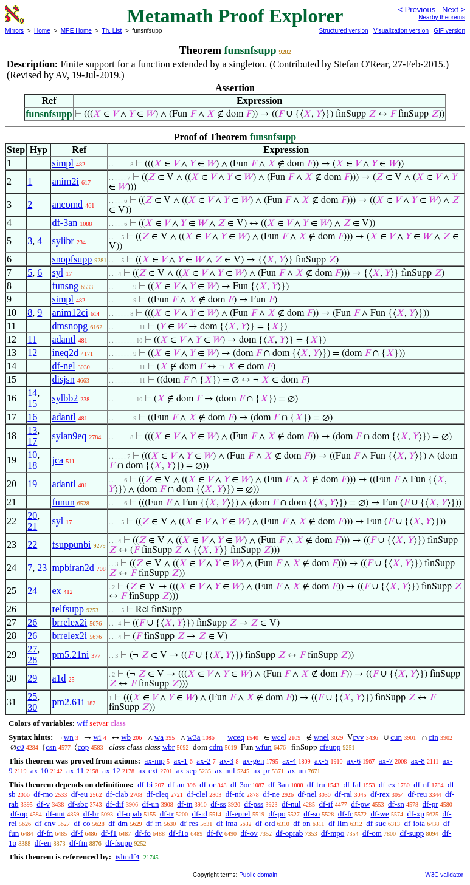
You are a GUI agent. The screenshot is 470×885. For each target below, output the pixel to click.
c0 (20, 746)
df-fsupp (118, 842)
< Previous (416, 9)
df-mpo (332, 833)
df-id (199, 813)
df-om (372, 833)
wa (159, 737)
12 (32, 352)
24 (32, 591)
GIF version (449, 30)
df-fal (352, 784)
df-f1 (109, 833)
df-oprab (289, 833)
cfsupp (329, 746)
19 (32, 484)
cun (396, 737)
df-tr (167, 813)
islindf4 (127, 856)
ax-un (297, 770)
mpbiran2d (73, 567)
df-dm (118, 823)
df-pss (253, 803)
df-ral (343, 794)
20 (32, 515)
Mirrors (14, 30)
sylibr (63, 241)
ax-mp (155, 760)
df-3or (240, 784)
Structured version (343, 30)
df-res (189, 823)
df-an (176, 784)
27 (32, 649)
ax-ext (147, 770)
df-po (276, 813)
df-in (184, 803)
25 (32, 696)
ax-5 (321, 760)
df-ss (218, 803)
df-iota (414, 823)
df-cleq (158, 794)
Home (42, 30)
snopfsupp (72, 259)
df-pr (430, 803)
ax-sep (186, 770)
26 (32, 622)
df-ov (249, 833)
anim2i (65, 181)
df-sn (396, 803)
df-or (207, 784)
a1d (59, 678)
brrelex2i (69, 622)
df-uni (55, 813)
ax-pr (261, 770)
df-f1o (179, 833)
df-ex (387, 784)
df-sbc (78, 803)
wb (126, 737)
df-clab (117, 794)
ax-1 (181, 760)
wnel (321, 737)
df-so (311, 813)
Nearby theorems (441, 17)
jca (57, 460)
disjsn (63, 379)
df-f (77, 833)
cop (83, 746)
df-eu (79, 794)
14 (32, 393)
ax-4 (289, 760)
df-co (82, 823)
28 (32, 660)
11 (31, 339)
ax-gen (253, 760)
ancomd (67, 204)
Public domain (258, 875)
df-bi (145, 784)
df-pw (360, 803)
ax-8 (418, 760)
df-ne (271, 794)
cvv (358, 737)
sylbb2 (65, 398)
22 (32, 544)
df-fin (78, 842)
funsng (65, 286)
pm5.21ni (70, 654)
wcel (278, 737)
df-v (43, 803)
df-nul (291, 803)
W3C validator (444, 875)
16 (32, 417)
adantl (63, 339)
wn (69, 737)
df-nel (63, 366)
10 (32, 454)
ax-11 (75, 770)
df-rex (380, 794)
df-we (379, 813)
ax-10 (39, 770)
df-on (301, 823)
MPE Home (76, 30)
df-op (18, 813)
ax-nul (225, 770)
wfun (263, 746)
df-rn (154, 823)
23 (42, 567)
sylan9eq (69, 436)
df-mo (43, 794)
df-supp (412, 833)
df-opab (129, 813)
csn (51, 746)
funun (63, 502)
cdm (216, 746)
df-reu (417, 794)
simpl (63, 163)
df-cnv (45, 823)
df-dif (115, 803)
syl (57, 272)
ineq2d (65, 352)
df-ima (227, 823)
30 (32, 707)
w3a (194, 737)
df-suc (376, 823)
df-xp (415, 813)
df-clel (197, 794)
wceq (235, 737)
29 (32, 678)
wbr (168, 746)
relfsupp (67, 609)
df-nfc (235, 794)
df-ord (265, 823)
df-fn (45, 833)
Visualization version (401, 30)
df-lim (338, 823)
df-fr (345, 813)
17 (32, 441)
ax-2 (203, 760)
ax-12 (111, 770)
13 (32, 430)
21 (32, 526)
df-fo (143, 833)
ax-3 (226, 760)
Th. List (112, 30)
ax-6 (354, 760)
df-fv (215, 833)
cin (433, 737)
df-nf (421, 784)
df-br (91, 813)
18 (32, 465)
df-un (150, 803)
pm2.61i (68, 702)
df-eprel (238, 813)
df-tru (316, 784)
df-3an (64, 222)
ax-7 (386, 760)
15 (32, 403)
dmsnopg (70, 326)
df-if (326, 803)
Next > (453, 9)
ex (56, 591)
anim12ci (70, 312)
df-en (43, 842)
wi (97, 737)
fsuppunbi (71, 544)
